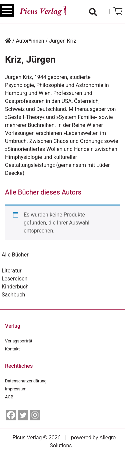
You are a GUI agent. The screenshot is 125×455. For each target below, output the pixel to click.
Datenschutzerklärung (26, 381)
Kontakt (12, 349)
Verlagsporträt (18, 341)
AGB (9, 397)
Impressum (16, 389)
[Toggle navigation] (7, 10)
